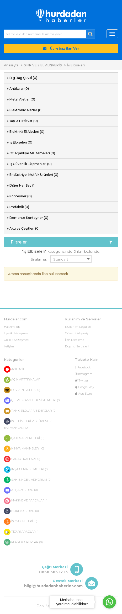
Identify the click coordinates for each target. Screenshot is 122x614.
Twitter (81, 380)
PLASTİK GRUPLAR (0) (23, 542)
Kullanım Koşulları (78, 327)
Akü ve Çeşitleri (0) (24, 228)
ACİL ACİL (14, 369)
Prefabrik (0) (19, 207)
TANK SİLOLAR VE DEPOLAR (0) (30, 411)
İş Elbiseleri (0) (20, 142)
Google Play (84, 387)
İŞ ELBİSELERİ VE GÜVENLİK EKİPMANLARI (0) (28, 424)
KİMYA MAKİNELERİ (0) (24, 449)
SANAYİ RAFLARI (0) (22, 459)
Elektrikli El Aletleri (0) (26, 132)
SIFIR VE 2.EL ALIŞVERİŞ (43, 65)
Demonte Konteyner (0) (28, 218)
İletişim (9, 346)
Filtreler (62, 242)
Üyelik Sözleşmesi (16, 333)
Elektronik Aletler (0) (26, 110)
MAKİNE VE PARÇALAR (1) (26, 500)
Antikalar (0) (19, 89)
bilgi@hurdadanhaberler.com (53, 586)
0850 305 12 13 (53, 572)
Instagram (83, 374)
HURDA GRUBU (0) (21, 511)
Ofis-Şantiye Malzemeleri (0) (32, 153)
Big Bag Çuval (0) (23, 78)
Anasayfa (11, 65)
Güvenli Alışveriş (76, 333)
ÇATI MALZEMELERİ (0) (24, 438)
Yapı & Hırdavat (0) (23, 121)
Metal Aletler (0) (22, 99)
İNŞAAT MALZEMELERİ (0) (26, 469)
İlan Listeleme (74, 340)
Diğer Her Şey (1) (22, 185)
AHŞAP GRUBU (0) (21, 490)
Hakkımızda (12, 327)
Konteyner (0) (20, 196)
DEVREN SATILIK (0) (22, 390)
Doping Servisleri (77, 346)
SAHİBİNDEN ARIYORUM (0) (27, 480)
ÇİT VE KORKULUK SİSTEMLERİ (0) (32, 400)
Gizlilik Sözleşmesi (16, 340)
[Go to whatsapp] (109, 601)
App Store (83, 393)
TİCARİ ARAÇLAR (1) (22, 532)
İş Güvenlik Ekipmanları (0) (30, 164)
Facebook (83, 367)
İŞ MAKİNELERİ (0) (20, 521)
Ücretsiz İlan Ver (61, 48)
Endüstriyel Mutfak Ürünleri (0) (33, 175)
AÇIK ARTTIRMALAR (22, 380)
